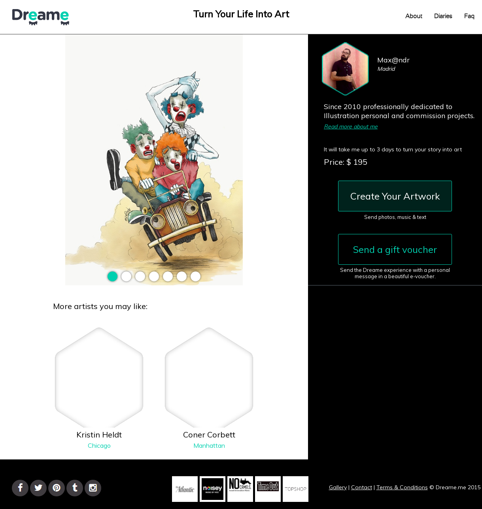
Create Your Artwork (395, 196)
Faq (469, 16)
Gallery (338, 487)
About (413, 16)
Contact (361, 487)
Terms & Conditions (402, 487)
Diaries (443, 16)
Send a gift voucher (395, 249)
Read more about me (351, 126)
